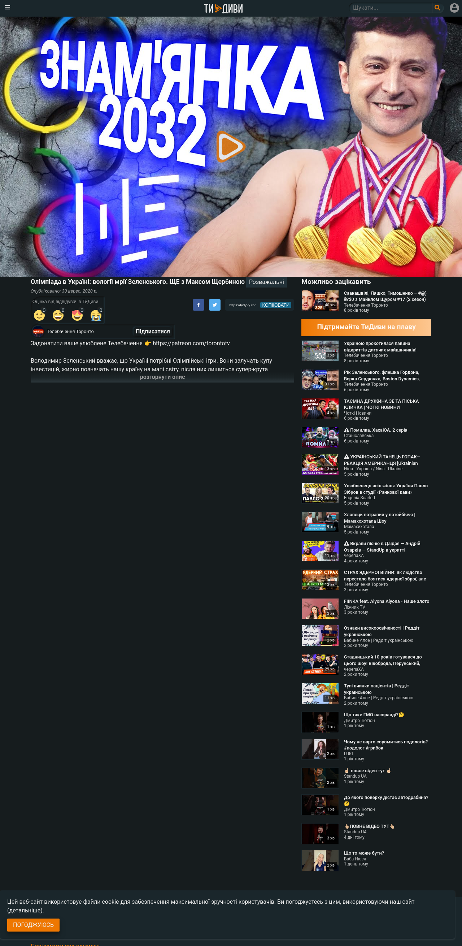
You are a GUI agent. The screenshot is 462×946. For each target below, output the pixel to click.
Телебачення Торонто (70, 331)
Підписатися (153, 331)
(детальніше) (25, 910)
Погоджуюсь (33, 924)
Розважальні (266, 281)
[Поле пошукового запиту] (438, 8)
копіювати (276, 305)
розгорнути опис (162, 376)
